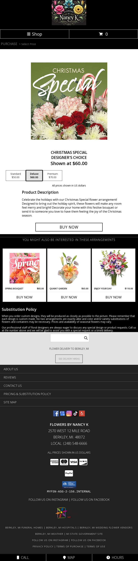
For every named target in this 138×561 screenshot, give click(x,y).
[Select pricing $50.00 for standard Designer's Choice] (15, 175)
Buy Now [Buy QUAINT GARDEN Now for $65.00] (69, 297)
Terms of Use (96, 546)
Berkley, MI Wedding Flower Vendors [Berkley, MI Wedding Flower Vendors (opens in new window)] (106, 527)
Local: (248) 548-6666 (69, 443)
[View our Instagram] (69, 415)
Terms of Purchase (70, 546)
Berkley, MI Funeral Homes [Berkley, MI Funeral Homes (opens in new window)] (24, 527)
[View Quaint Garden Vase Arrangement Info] (69, 268)
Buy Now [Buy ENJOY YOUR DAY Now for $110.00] (113, 297)
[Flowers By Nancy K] (69, 24)
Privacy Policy (43, 546)
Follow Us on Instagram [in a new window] (49, 499)
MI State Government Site (84, 533)
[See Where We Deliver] (69, 358)
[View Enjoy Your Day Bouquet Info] (114, 268)
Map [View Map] (69, 557)
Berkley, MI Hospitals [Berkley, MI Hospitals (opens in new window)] (61, 527)
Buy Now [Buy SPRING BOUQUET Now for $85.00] (24, 297)
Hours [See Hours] (115, 557)
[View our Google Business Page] (62, 415)
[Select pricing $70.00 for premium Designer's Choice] (52, 175)
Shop (34, 34)
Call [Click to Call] (23, 557)
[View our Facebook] (56, 415)
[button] (69, 484)
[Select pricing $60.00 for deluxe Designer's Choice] (34, 175)
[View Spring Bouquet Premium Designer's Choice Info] (25, 268)
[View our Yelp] (82, 415)
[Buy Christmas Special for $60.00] (69, 227)
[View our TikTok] (75, 415)
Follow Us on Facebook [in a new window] (90, 499)
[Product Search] (69, 338)
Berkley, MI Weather (49, 533)
